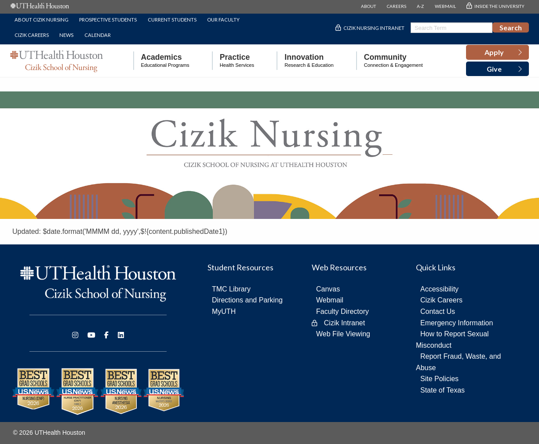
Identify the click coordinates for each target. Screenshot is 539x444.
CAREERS (396, 6)
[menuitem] (161, 60)
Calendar (97, 35)
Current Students (172, 19)
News (66, 35)
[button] (497, 52)
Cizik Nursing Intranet (373, 28)
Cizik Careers (32, 35)
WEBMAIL (445, 6)
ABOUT (368, 6)
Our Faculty (223, 19)
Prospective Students (108, 19)
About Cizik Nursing (42, 19)
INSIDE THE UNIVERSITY (499, 6)
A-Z (420, 6)
